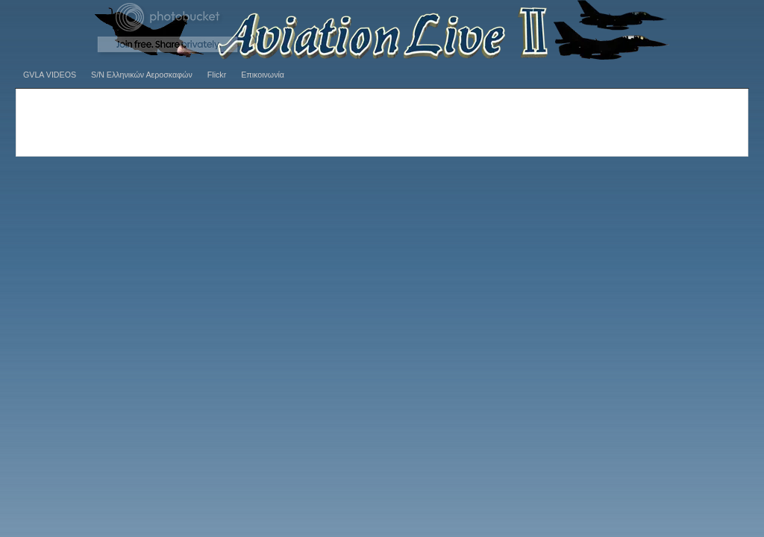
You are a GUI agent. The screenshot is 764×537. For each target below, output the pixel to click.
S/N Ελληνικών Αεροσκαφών (141, 74)
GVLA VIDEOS (49, 74)
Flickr (216, 74)
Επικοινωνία (262, 74)
